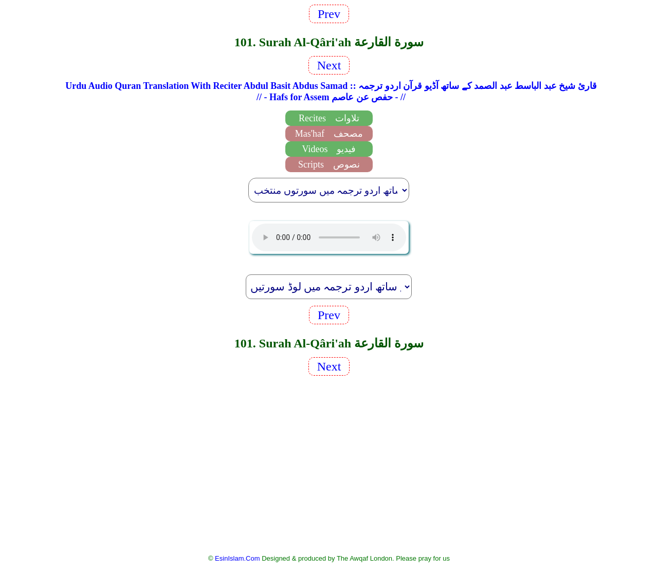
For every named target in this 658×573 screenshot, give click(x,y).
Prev (329, 14)
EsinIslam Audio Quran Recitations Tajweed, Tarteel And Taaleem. (329, 237)
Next (329, 65)
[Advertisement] (329, 464)
